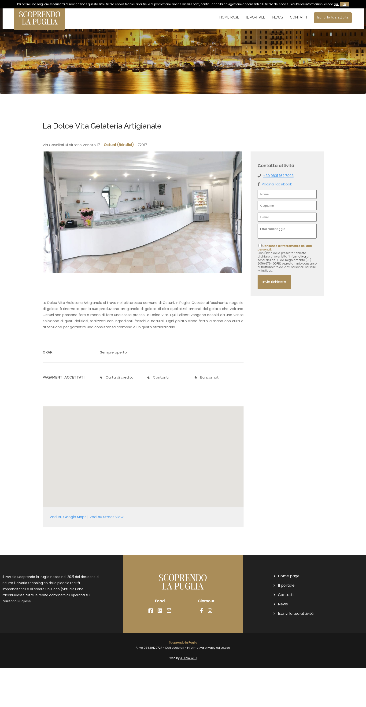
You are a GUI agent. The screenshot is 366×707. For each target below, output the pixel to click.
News (277, 17)
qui (336, 4)
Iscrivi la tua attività (332, 17)
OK (344, 4)
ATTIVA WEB (188, 697)
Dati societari (174, 687)
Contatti (298, 17)
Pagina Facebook (277, 184)
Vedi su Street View (106, 556)
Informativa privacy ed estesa (208, 687)
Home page (229, 17)
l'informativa (297, 256)
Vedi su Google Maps (68, 556)
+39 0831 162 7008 (278, 175)
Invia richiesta (274, 281)
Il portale (255, 17)
